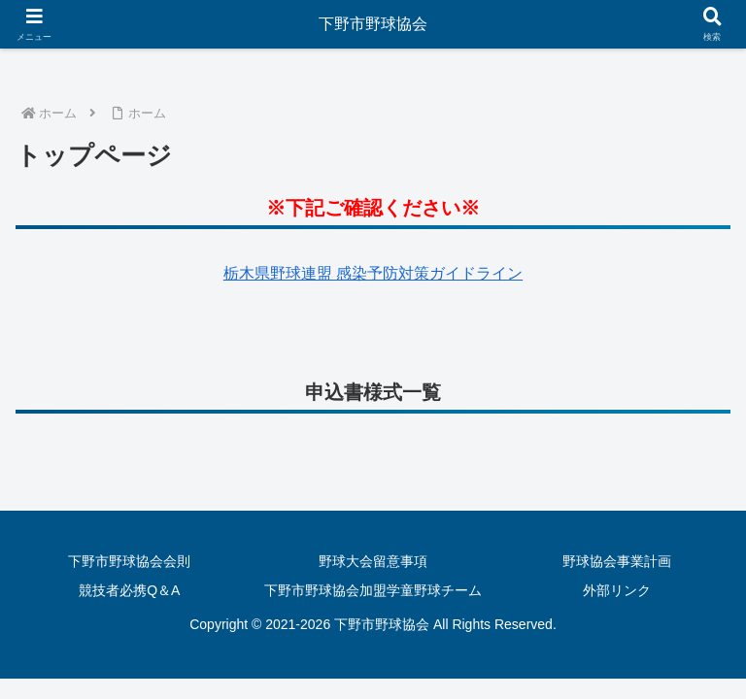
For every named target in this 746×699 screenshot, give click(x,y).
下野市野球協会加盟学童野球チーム (373, 590)
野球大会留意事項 (373, 561)
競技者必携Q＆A (129, 590)
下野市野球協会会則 (129, 561)
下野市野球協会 (373, 24)
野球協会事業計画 (616, 561)
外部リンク (617, 590)
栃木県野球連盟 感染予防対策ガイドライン (373, 273)
